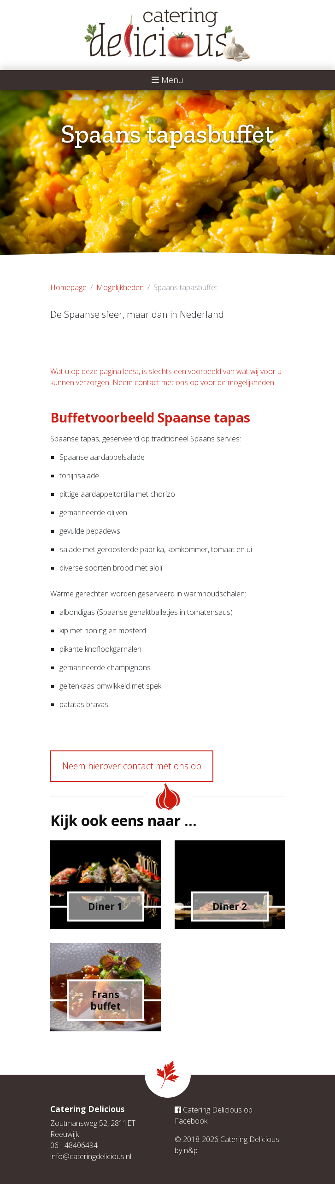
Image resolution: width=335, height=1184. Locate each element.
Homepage (68, 287)
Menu (167, 79)
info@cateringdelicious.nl (90, 1156)
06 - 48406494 (74, 1145)
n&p (191, 1150)
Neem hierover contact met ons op (131, 766)
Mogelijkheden (120, 287)
